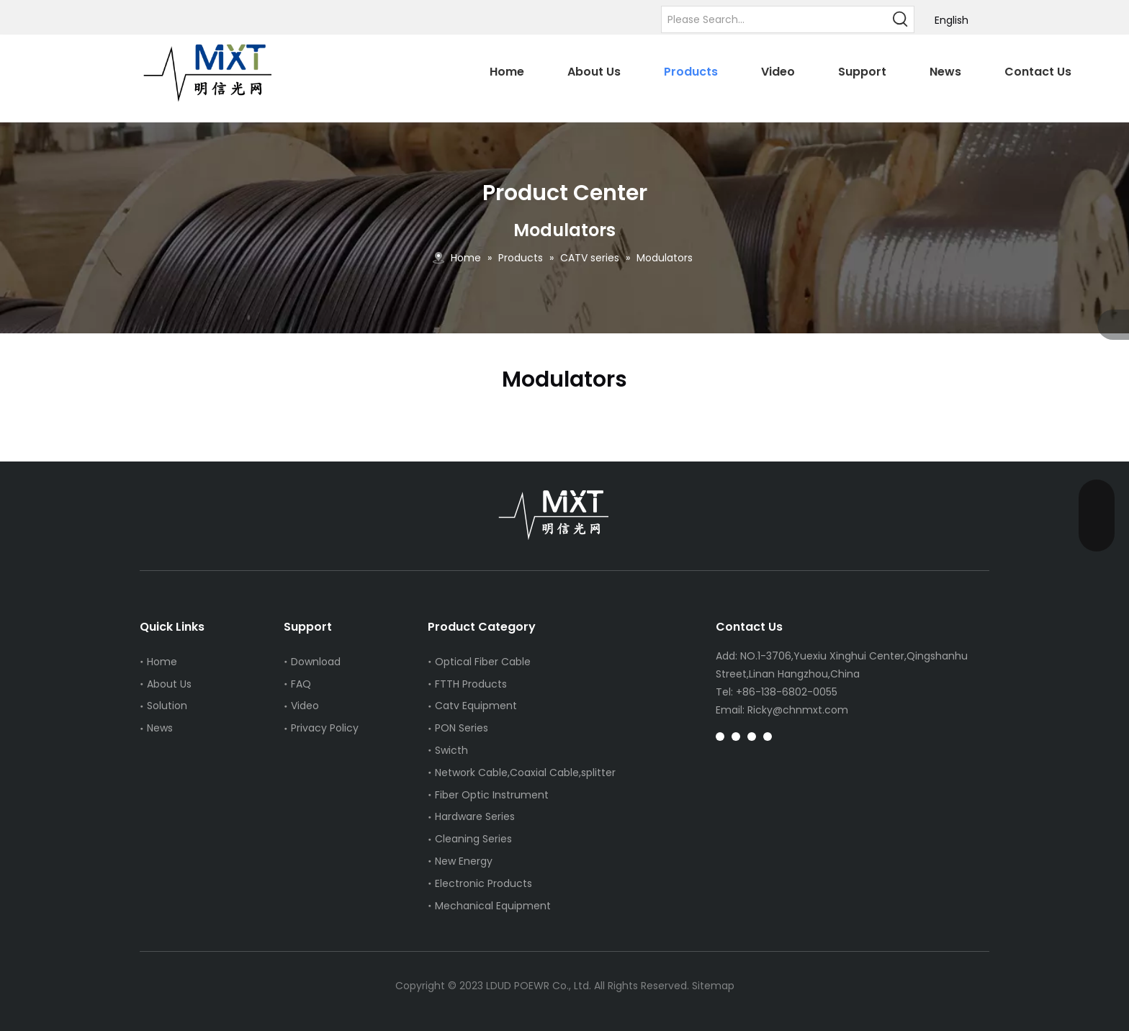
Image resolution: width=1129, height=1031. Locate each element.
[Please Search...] (775, 19)
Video (305, 705)
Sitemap (713, 985)
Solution (167, 705)
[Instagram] (720, 736)
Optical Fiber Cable (483, 661)
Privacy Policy (325, 728)
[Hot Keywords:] (901, 19)
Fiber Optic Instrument (492, 795)
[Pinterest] (736, 736)
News (160, 728)
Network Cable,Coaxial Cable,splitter (525, 772)
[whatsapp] (767, 736)
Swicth (451, 750)
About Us (169, 684)
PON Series (461, 728)
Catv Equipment (476, 705)
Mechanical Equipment (493, 906)
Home (162, 661)
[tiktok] (751, 736)
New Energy (463, 861)
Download (316, 661)
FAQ (301, 684)
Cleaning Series (473, 839)
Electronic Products (483, 883)
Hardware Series (475, 816)
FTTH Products (471, 684)
